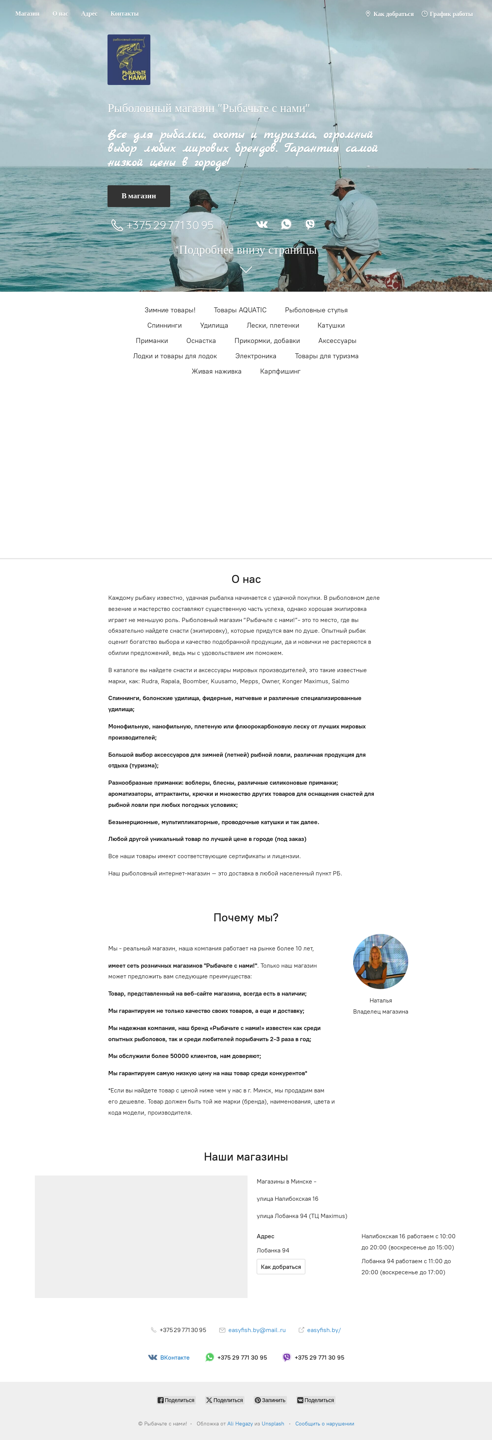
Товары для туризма (327, 356)
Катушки (331, 325)
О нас (60, 13)
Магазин (27, 13)
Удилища (214, 325)
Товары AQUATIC (240, 310)
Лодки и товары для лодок (175, 356)
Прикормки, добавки (267, 340)
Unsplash (273, 1423)
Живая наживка (217, 371)
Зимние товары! (170, 310)
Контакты (125, 13)
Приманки (152, 340)
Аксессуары (337, 340)
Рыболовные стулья (316, 310)
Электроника (256, 356)
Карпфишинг (280, 371)
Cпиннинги (164, 325)
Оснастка (201, 340)
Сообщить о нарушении (324, 1423)
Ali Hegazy (240, 1423)
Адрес (89, 13)
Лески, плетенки (273, 325)
